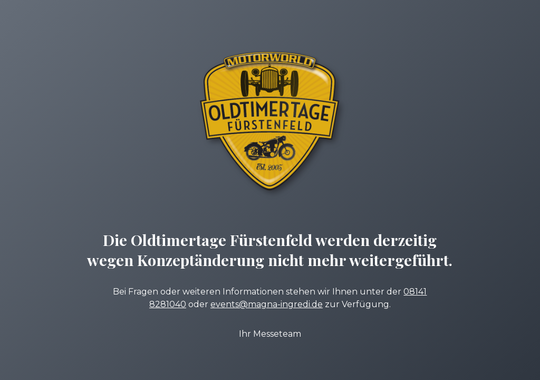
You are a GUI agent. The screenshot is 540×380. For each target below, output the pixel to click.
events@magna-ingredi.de (266, 304)
